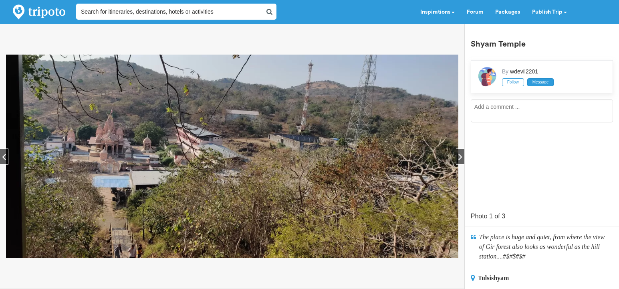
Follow (513, 82)
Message (540, 82)
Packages (507, 12)
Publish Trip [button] (549, 12)
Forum (475, 12)
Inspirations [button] (437, 12)
